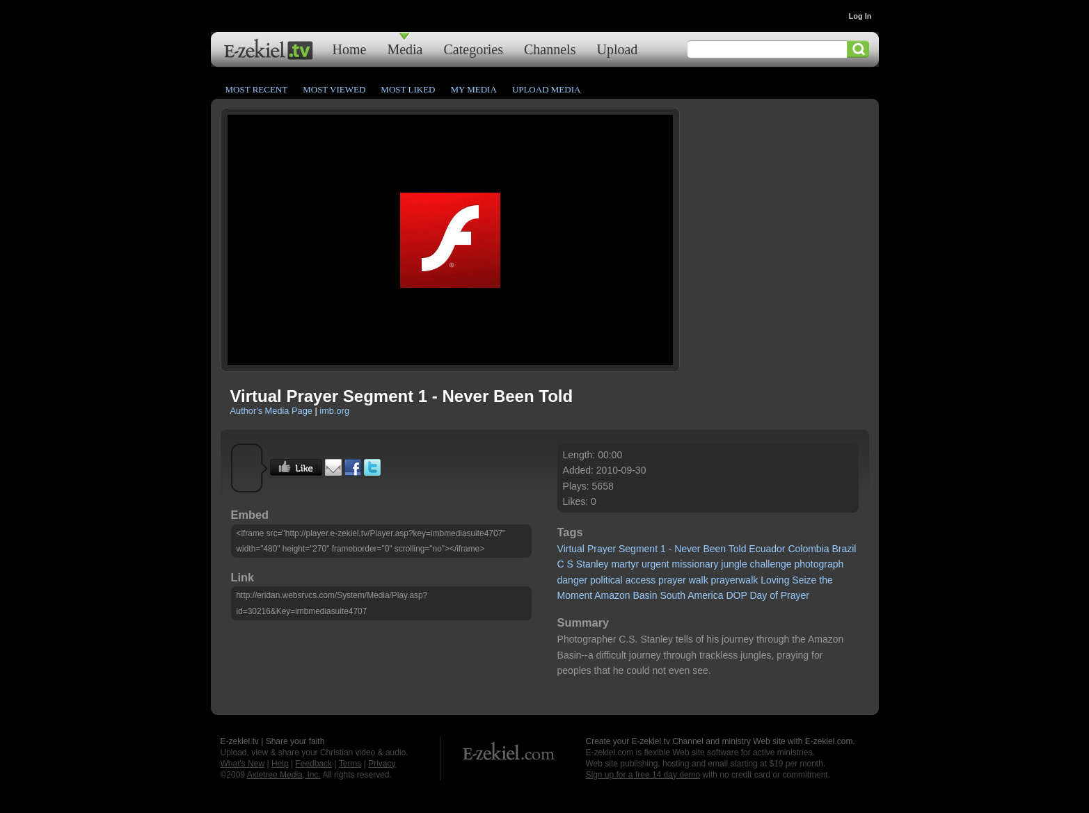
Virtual (571, 548)
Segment (638, 548)
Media (404, 49)
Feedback (313, 763)
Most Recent (256, 89)
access (641, 580)
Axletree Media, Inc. (284, 775)
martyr (625, 564)
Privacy (381, 763)
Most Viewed (334, 89)
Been (714, 548)
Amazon (612, 595)
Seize (804, 580)
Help (280, 763)
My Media (473, 89)
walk (698, 580)
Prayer (601, 548)
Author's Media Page (271, 410)
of (774, 595)
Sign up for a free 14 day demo (643, 775)
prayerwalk (734, 580)
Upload (616, 49)
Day (758, 595)
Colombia (808, 548)
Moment (575, 595)
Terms (350, 763)
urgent (655, 564)
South (672, 595)
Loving (775, 580)
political (606, 580)
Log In (860, 16)
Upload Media (546, 89)
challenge (771, 564)
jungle (734, 564)
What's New (243, 763)
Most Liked (408, 89)
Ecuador (767, 548)
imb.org (334, 410)
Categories (473, 49)
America (705, 595)
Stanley (592, 564)
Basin (645, 595)
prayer (672, 580)
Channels (549, 49)
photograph (818, 564)
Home (350, 49)
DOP (736, 595)
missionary (695, 564)
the (825, 580)
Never (687, 548)
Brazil (844, 548)
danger (572, 580)
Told (738, 548)
